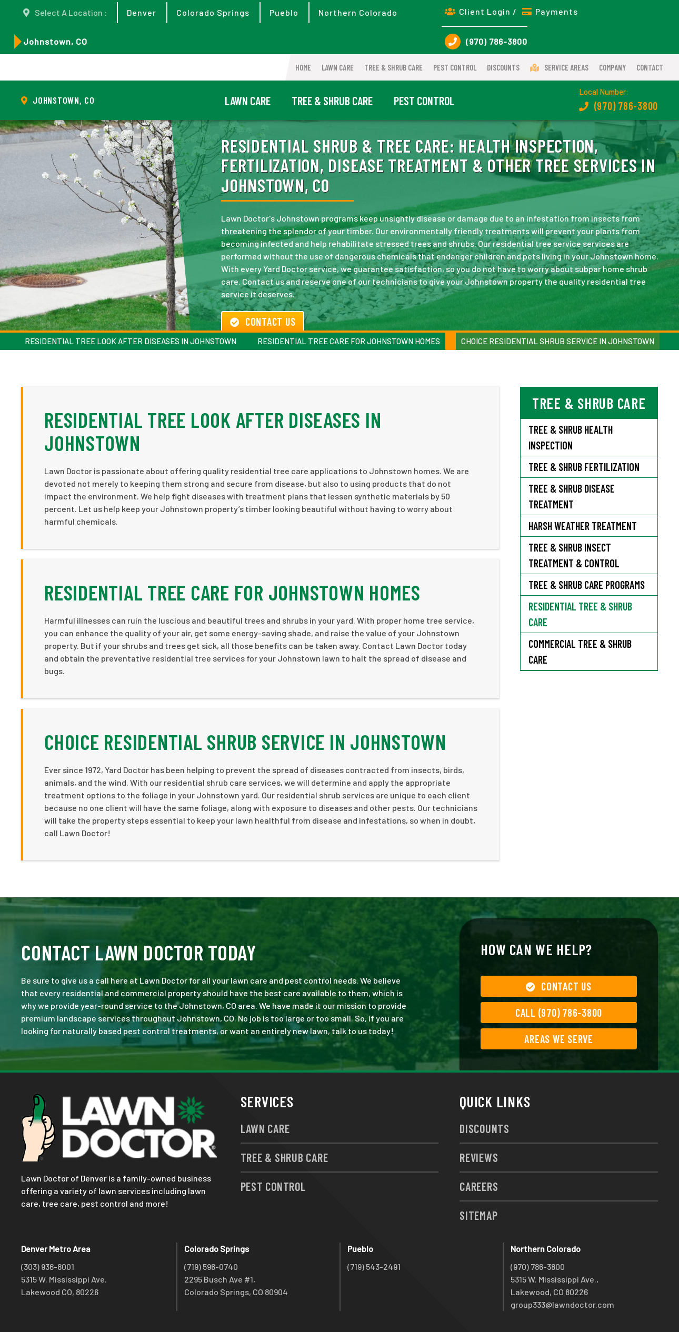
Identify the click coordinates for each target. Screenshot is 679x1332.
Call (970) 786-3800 (558, 1012)
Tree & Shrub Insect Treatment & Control (574, 555)
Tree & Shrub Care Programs (586, 584)
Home (303, 67)
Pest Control (454, 67)
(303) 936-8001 (47, 1266)
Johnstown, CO (55, 41)
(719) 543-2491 (374, 1266)
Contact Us (262, 321)
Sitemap (478, 1215)
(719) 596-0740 (211, 1266)
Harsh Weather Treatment (582, 525)
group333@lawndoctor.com (562, 1304)
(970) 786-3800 (486, 41)
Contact (649, 67)
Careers (479, 1186)
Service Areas (559, 67)
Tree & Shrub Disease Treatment (571, 496)
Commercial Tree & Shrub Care (580, 651)
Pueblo (283, 12)
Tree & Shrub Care (393, 67)
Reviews (479, 1157)
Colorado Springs (212, 12)
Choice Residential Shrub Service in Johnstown (557, 341)
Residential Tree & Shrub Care (580, 614)
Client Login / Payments (511, 11)
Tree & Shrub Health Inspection (570, 437)
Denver (141, 12)
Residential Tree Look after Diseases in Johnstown (130, 341)
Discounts (503, 67)
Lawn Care (338, 67)
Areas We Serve (558, 1039)
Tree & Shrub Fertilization (584, 466)
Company (612, 67)
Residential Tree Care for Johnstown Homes (348, 341)
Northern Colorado (357, 12)
